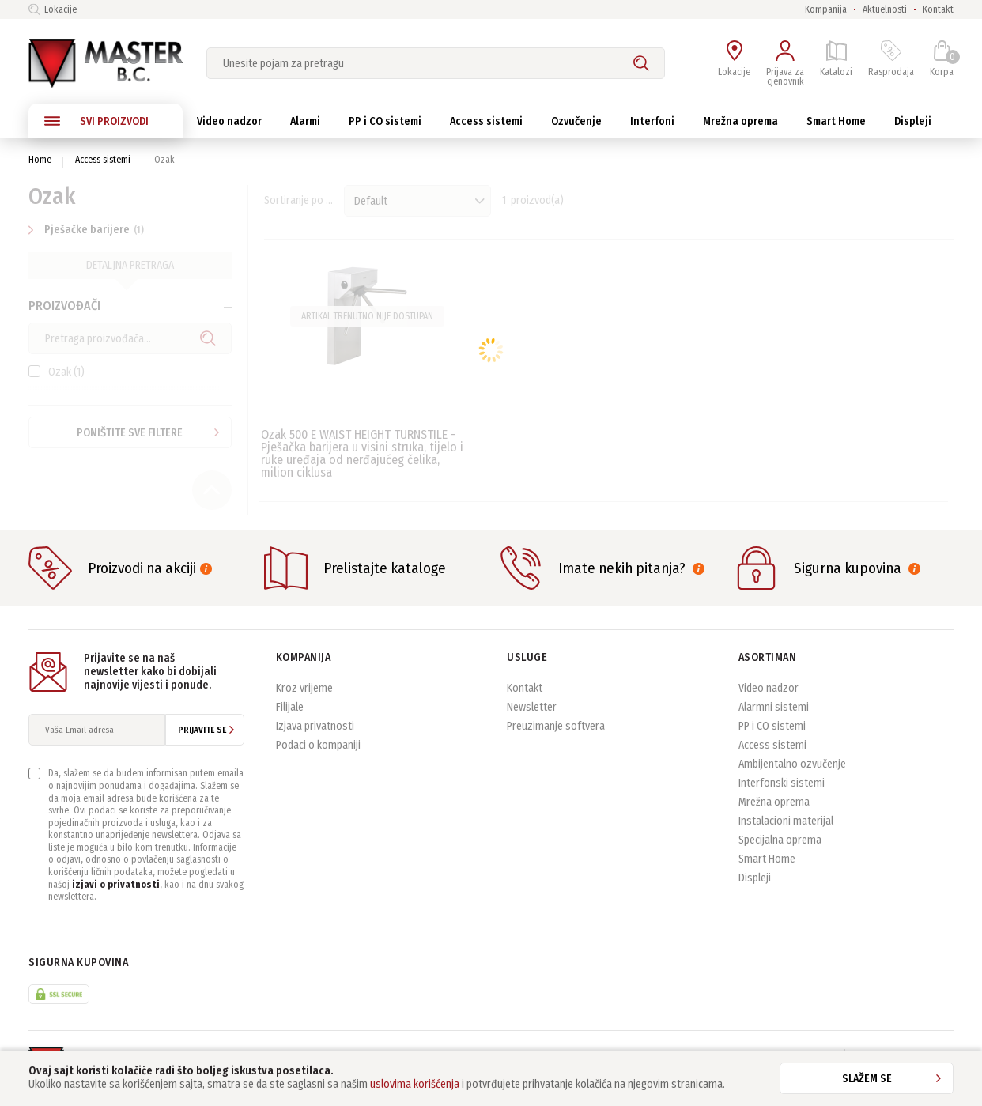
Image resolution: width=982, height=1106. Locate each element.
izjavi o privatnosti (116, 891)
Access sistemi (102, 159)
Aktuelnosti (885, 9)
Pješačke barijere (88, 229)
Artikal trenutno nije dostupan (367, 316)
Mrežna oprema (774, 808)
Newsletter (532, 713)
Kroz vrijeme (304, 694)
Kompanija (826, 9)
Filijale (290, 713)
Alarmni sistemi (773, 713)
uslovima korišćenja (414, 1084)
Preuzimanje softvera (556, 732)
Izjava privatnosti (315, 732)
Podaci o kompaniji (318, 751)
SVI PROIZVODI (96, 121)
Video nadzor (768, 694)
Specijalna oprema (779, 846)
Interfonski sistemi (781, 789)
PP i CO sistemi (772, 732)
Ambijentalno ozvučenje (792, 770)
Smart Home (766, 865)
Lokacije (52, 9)
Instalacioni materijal (785, 827)
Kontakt (938, 9)
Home (39, 159)
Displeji (754, 884)
